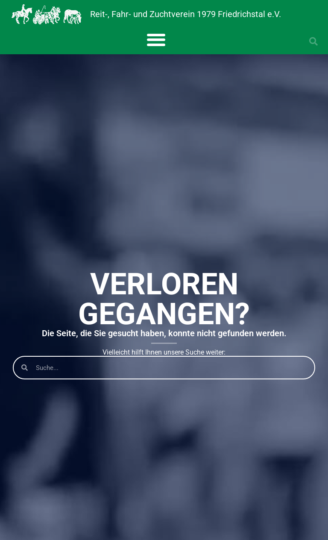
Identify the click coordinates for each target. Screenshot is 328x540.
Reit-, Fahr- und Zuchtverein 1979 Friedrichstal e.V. (185, 14)
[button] (156, 39)
